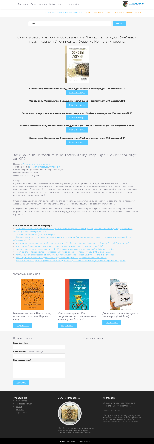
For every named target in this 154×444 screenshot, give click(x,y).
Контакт (62, 4)
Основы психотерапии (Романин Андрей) (35, 233)
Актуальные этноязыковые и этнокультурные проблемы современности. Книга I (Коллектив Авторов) (65, 254)
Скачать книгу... (77, 92)
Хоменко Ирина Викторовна (36, 163)
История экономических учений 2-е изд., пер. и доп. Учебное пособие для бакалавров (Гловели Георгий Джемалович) (72, 242)
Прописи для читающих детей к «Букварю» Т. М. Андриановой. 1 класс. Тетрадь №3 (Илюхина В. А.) (63, 251)
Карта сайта (73, 4)
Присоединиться (39, 4)
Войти (52, 4)
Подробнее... (22, 325)
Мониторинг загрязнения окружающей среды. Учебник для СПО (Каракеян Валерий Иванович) (61, 257)
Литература (22, 4)
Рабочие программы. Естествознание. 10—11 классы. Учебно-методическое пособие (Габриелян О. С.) (65, 248)
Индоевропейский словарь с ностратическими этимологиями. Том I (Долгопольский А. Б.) (59, 245)
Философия (54, 166)
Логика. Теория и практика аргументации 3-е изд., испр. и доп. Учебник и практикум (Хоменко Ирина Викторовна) (70, 260)
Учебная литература (38, 166)
